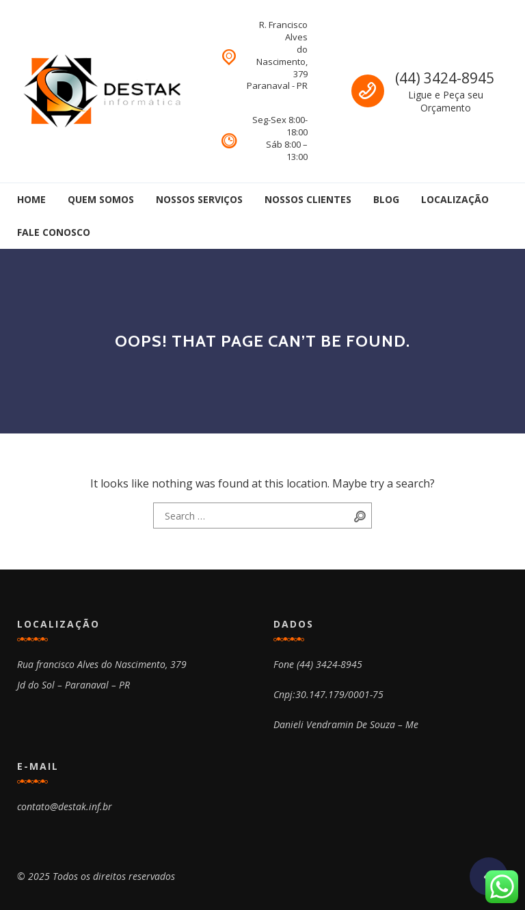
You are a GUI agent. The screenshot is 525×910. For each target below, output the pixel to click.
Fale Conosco (53, 232)
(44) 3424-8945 (444, 78)
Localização (455, 199)
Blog (386, 199)
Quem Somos (101, 199)
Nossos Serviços (199, 199)
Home (31, 199)
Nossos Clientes (308, 199)
